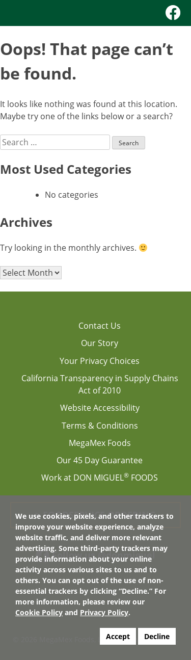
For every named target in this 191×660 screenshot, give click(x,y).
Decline (157, 636)
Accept (118, 636)
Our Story (99, 343)
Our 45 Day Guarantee (100, 460)
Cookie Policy (39, 612)
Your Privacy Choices (100, 360)
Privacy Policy (104, 612)
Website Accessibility (100, 407)
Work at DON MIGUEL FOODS (99, 477)
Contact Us (99, 325)
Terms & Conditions (100, 425)
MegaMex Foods (100, 442)
